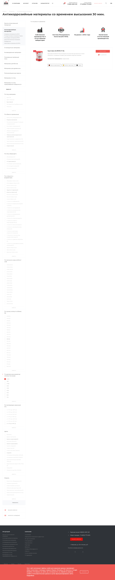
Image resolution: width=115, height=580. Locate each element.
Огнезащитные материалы (12, 47)
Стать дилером (28, 540)
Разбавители (7, 41)
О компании (28, 534)
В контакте (69, 552)
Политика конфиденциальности (75, 547)
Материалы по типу (14, 78)
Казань (12, 563)
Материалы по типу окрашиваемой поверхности (14, 83)
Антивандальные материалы (12, 52)
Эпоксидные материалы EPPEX (12, 37)
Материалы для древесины (12, 68)
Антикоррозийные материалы (14, 30)
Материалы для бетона (14, 63)
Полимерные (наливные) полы (14, 58)
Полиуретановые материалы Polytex (13, 35)
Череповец (27, 563)
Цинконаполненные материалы (12, 39)
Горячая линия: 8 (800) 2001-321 (80, 532)
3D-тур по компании (30, 538)
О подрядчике (28, 555)
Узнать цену (103, 51)
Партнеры (27, 544)
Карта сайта (5, 574)
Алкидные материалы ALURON (12, 34)
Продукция (6, 531)
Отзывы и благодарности (31, 549)
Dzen (82, 552)
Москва (19, 563)
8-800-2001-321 (72, 4)
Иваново (6, 563)
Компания (28, 531)
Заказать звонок (76, 539)
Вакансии (27, 547)
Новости (27, 551)
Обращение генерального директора (34, 536)
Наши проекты (28, 542)
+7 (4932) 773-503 (85, 4)
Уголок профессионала (31, 553)
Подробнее (30, 575)
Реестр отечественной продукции (11, 24)
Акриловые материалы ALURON (12, 43)
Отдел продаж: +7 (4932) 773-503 (80, 535)
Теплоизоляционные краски (12, 73)
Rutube (75, 552)
